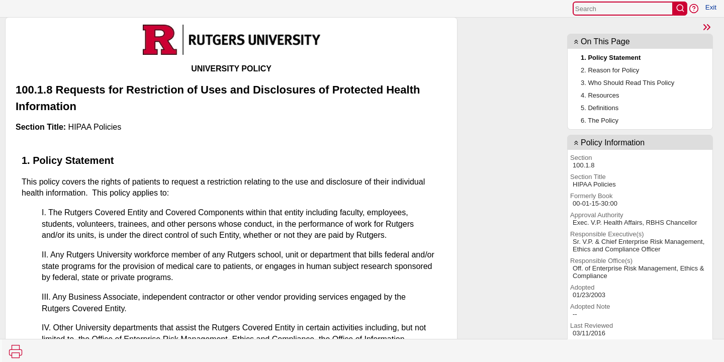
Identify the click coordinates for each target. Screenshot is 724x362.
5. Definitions (599, 108)
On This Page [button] (605, 41)
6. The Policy (599, 120)
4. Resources (600, 95)
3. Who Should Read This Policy (627, 82)
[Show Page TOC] (707, 27)
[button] (694, 9)
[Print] (15, 351)
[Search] (623, 9)
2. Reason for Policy (610, 70)
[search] (680, 9)
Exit (710, 7)
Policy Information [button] (613, 142)
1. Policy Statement (611, 57)
